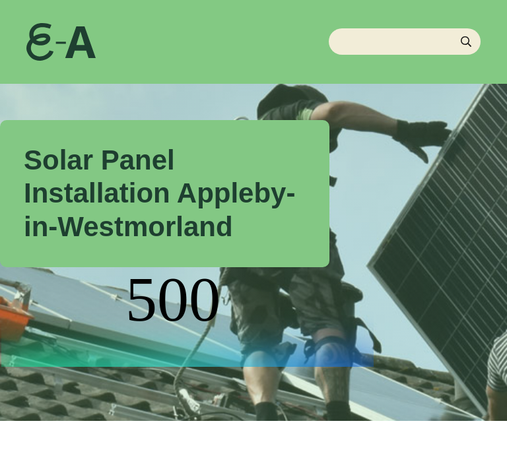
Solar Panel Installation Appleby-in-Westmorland (159, 193)
